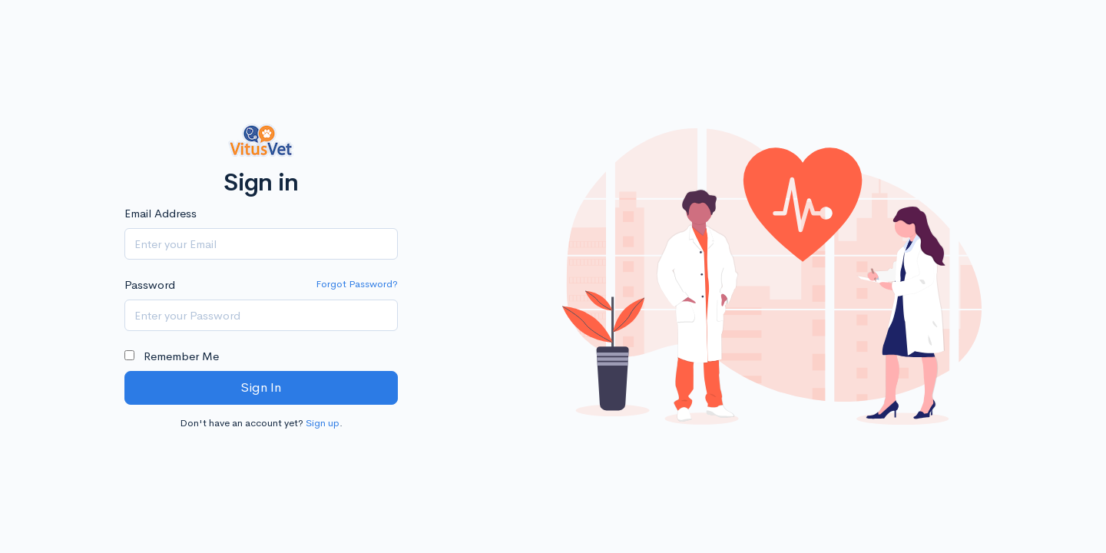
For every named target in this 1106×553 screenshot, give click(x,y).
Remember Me (171, 356)
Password (149, 284)
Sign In (260, 387)
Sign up (322, 422)
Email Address (160, 213)
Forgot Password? (357, 283)
